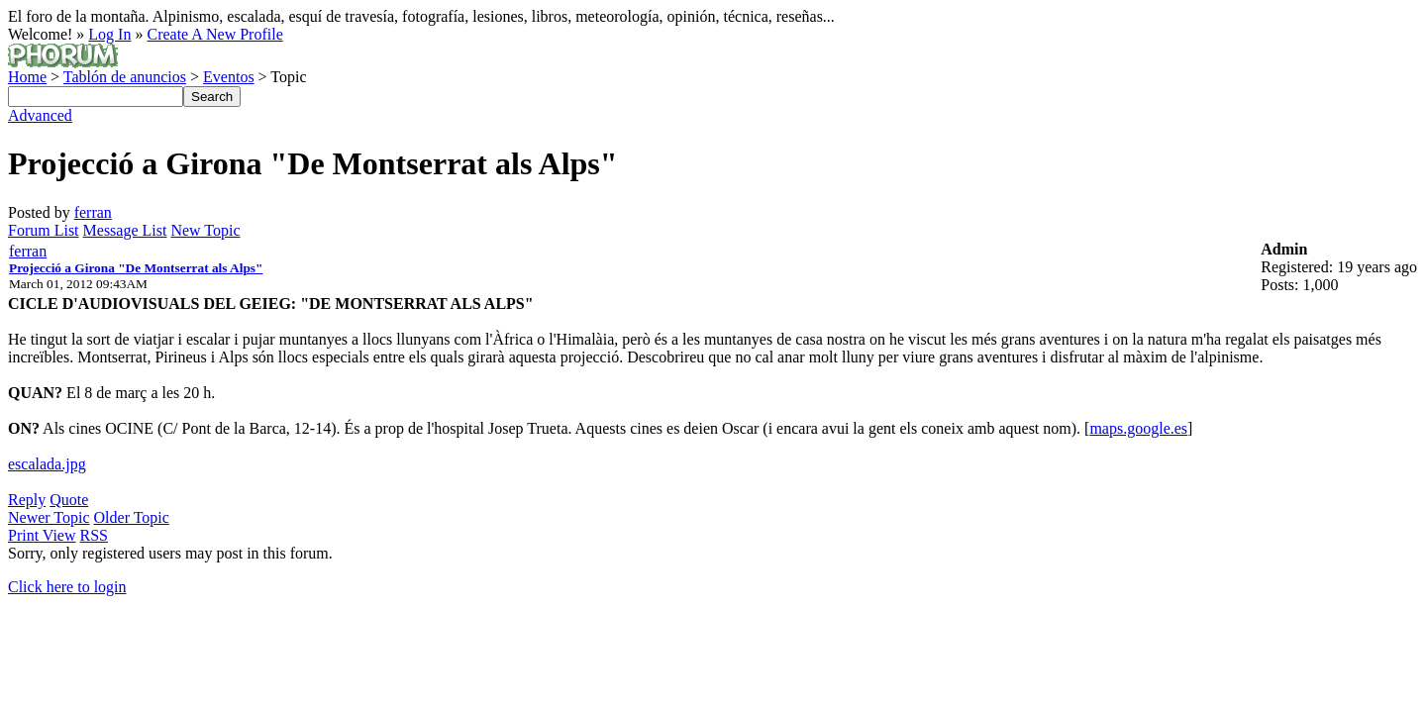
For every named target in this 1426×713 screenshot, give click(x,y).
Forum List (43, 230)
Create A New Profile (214, 34)
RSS (94, 535)
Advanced (40, 115)
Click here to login (67, 586)
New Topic (205, 230)
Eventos (229, 76)
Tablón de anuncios (124, 76)
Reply (27, 499)
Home (27, 76)
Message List (125, 230)
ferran (93, 212)
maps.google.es (1138, 428)
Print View (42, 535)
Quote (69, 499)
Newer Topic (49, 517)
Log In (109, 34)
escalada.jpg (47, 464)
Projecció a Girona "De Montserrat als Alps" (135, 267)
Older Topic (131, 517)
